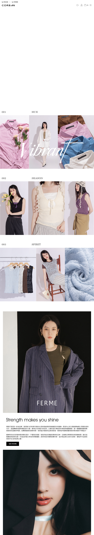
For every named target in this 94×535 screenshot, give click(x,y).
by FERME (15, 2)
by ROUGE (5, 2)
